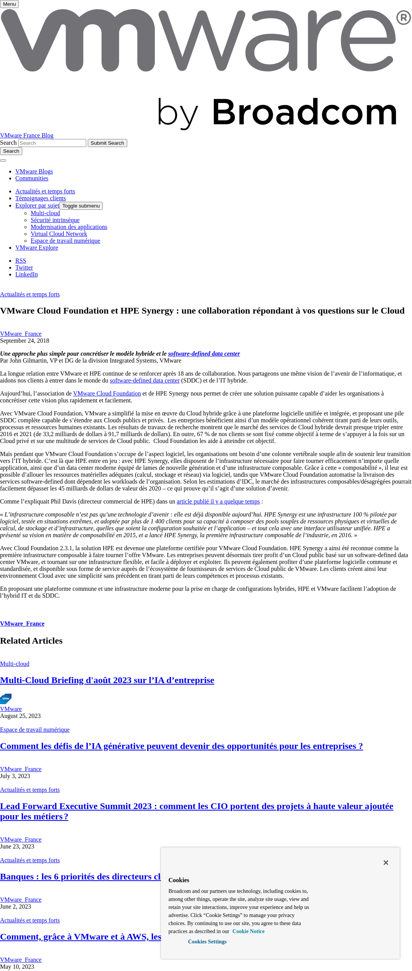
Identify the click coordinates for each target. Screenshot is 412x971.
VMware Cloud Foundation (107, 393)
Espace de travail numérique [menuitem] (65, 240)
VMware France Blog (27, 135)
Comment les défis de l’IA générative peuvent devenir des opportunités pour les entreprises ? (181, 746)
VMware (11, 709)
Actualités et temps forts (30, 294)
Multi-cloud (14, 663)
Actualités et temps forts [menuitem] (45, 191)
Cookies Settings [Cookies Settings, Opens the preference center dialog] (207, 942)
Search (8, 142)
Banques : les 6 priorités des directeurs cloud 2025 (98, 876)
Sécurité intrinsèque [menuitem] (55, 220)
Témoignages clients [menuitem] (40, 198)
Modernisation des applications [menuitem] (69, 227)
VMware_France (20, 333)
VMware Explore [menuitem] (36, 247)
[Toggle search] (11, 151)
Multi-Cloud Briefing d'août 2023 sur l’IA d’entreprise (107, 680)
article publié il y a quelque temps (218, 501)
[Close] (386, 862)
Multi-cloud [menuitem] (45, 213)
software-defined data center (204, 353)
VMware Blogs (34, 171)
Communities (31, 178)
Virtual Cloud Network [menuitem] (59, 233)
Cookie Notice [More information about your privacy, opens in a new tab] (247, 931)
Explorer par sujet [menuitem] (37, 205)
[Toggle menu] (9, 4)
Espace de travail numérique (35, 729)
